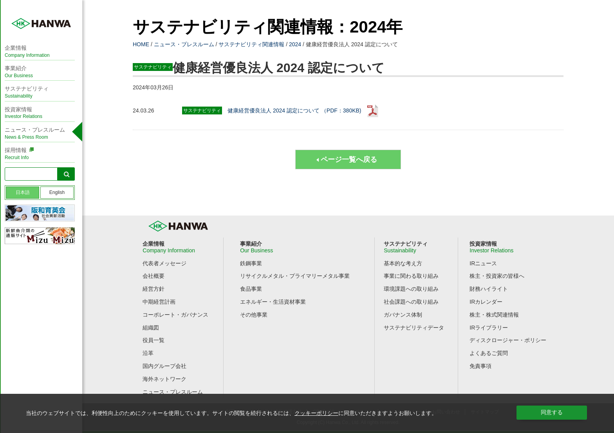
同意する (552, 412)
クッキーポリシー (316, 413)
